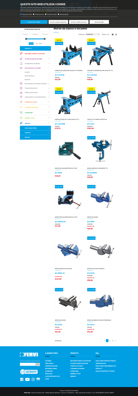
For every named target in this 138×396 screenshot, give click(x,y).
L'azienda (48, 361)
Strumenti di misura (31, 107)
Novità (37, 137)
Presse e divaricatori (31, 88)
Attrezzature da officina (33, 59)
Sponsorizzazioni (51, 366)
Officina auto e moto (31, 92)
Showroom (49, 371)
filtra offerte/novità (36, 29)
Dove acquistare (37, 128)
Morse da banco (30, 76)
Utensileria (29, 113)
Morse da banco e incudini (33, 68)
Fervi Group (49, 363)
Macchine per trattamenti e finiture (36, 83)
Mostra (104, 34)
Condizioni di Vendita (71, 390)
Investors (48, 374)
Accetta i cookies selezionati (58, 22)
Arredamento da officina (32, 63)
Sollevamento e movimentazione (35, 97)
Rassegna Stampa (51, 368)
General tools (30, 118)
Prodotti (37, 48)
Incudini (27, 72)
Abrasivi (27, 123)
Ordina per (82, 34)
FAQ (97, 353)
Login (47, 379)
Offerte (37, 133)
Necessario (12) (27, 14)
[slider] (26, 39)
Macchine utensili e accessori (35, 53)
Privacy (62, 390)
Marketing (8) (64, 14)
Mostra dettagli (99, 22)
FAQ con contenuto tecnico (105, 371)
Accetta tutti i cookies (34, 22)
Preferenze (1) (39, 14)
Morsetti (27, 79)
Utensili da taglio (31, 102)
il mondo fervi (51, 353)
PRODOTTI (74, 353)
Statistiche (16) (52, 14)
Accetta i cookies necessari (78, 22)
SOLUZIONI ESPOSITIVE (52, 376)
